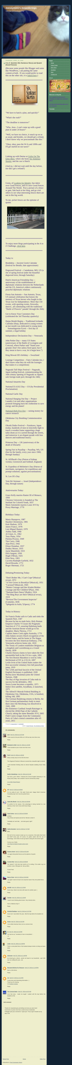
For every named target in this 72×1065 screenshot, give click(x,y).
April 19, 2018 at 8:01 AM (22, 851)
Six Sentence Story (39, 726)
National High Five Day (16, 411)
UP (8, 789)
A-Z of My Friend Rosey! (13, 782)
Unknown (10, 955)
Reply (8, 739)
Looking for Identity (22, 183)
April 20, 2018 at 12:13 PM (16, 978)
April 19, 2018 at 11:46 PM (20, 955)
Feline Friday (54, 65)
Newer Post (6, 1059)
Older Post (42, 1059)
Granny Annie (11, 851)
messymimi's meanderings (21, 8)
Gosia (9, 921)
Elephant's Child (11, 745)
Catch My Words (12, 801)
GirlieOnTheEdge (12, 911)
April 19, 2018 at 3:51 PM (17, 921)
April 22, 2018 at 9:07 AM (24, 991)
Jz (8, 931)
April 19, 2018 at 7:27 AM (22, 829)
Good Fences (29, 726)
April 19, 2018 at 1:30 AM (17, 755)
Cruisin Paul (10, 861)
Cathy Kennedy (11, 829)
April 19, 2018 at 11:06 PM (18, 943)
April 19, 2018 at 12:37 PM (24, 911)
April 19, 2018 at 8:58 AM (21, 861)
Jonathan (53, 70)
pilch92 (9, 887)
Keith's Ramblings (12, 774)
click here (21, 246)
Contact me (54, 74)
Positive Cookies (13, 984)
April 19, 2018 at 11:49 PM (31, 967)
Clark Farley (10, 813)
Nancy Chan (10, 877)
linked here (32, 75)
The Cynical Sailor (12, 991)
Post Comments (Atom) (16, 1062)
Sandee (9, 897)
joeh (8, 734)
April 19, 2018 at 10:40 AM (21, 877)
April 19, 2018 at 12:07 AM (17, 734)
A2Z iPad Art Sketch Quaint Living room (17, 844)
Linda (9, 943)
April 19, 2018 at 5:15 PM (15, 931)
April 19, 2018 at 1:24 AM (23, 745)
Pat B (8, 755)
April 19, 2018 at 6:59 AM (21, 813)
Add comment (7, 1002)
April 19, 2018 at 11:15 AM (19, 887)
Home (24, 1059)
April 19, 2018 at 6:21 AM (24, 774)
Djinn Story (54, 67)
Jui (8, 978)
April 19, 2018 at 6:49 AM (16, 789)
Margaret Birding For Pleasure (15, 967)
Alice (52, 72)
